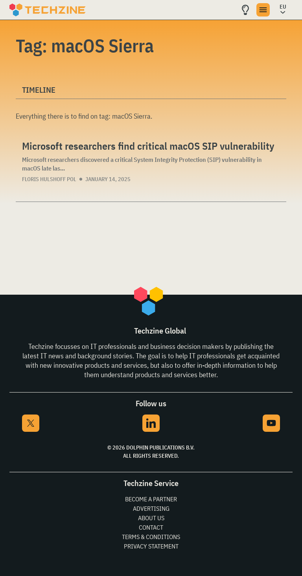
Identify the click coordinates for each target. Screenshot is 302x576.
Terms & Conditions (151, 537)
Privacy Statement (151, 546)
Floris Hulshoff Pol (49, 179)
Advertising (151, 508)
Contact (151, 527)
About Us (151, 518)
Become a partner (151, 499)
